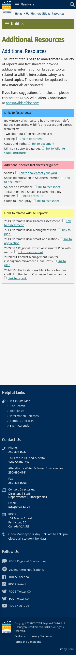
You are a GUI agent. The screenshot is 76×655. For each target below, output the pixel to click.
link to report (17, 278)
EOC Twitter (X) (15, 598)
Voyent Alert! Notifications (23, 570)
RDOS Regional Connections (24, 561)
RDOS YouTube (15, 606)
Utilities (31, 13)
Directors (14, 494)
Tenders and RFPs (22, 421)
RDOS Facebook (16, 577)
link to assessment (30, 252)
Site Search (17, 406)
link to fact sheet (48, 187)
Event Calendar (20, 425)
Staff (27, 494)
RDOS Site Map (20, 401)
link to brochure (32, 196)
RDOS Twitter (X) (16, 591)
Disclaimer (20, 636)
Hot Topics (17, 411)
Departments (17, 497)
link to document (31, 139)
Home (18, 13)
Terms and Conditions (27, 641)
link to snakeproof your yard (38, 173)
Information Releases (24, 416)
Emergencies (38, 497)
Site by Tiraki (66, 649)
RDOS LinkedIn (15, 584)
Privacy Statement (42, 636)
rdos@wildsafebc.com (22, 103)
